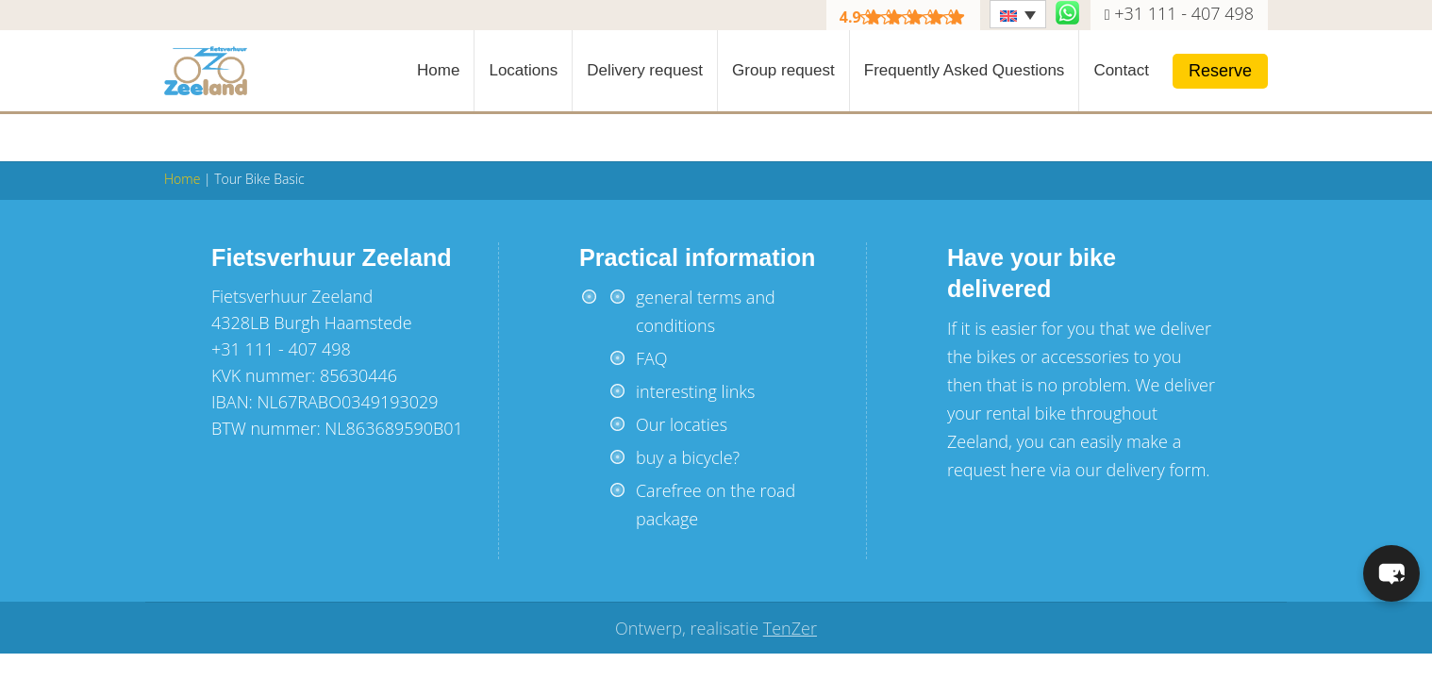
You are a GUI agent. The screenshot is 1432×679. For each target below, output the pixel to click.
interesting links (695, 391)
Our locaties (681, 424)
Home (438, 70)
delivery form (1157, 469)
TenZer (790, 628)
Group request (783, 70)
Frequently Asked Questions (964, 70)
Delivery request (645, 70)
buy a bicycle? (688, 457)
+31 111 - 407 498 (1184, 13)
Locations (523, 70)
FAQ (652, 358)
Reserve (1220, 70)
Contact (1121, 70)
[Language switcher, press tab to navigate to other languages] (1018, 14)
